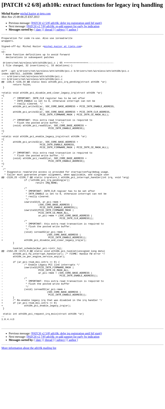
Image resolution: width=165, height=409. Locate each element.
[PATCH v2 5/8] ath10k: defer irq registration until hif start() (66, 23)
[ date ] (38, 29)
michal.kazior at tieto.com (35, 13)
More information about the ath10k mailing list (28, 405)
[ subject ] (60, 29)
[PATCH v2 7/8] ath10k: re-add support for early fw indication (63, 26)
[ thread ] (48, 29)
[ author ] (72, 29)
